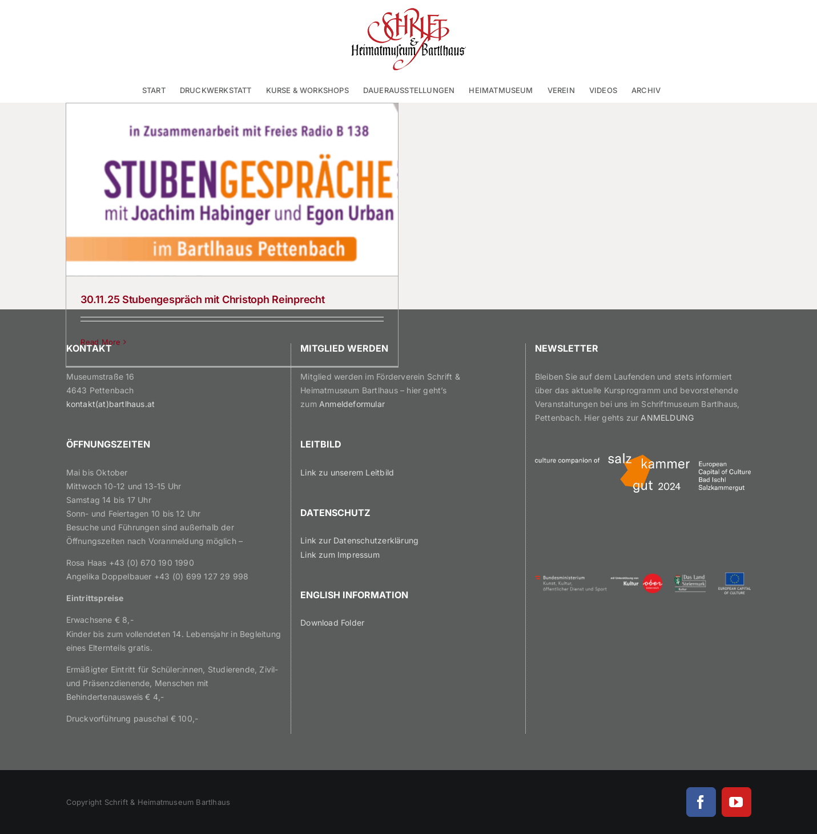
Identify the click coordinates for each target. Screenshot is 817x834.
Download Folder (332, 622)
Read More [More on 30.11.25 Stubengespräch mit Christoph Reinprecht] (100, 342)
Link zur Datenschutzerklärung (359, 540)
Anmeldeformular (352, 404)
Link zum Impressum (340, 554)
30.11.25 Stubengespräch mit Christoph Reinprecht (202, 299)
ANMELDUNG (667, 417)
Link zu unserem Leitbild (347, 472)
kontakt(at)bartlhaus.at (110, 404)
